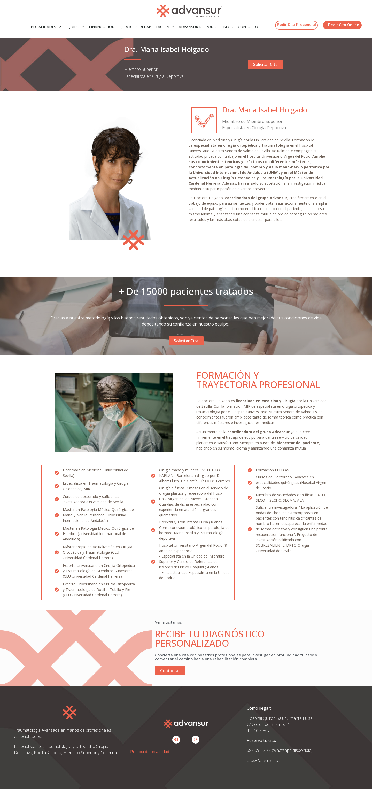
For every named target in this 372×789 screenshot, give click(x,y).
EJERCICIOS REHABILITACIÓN (146, 27)
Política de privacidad (149, 751)
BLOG (228, 26)
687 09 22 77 (259, 750)
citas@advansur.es (264, 760)
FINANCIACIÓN (102, 26)
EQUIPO (75, 27)
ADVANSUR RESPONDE (199, 26)
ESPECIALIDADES (44, 27)
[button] (296, 25)
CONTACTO (248, 26)
